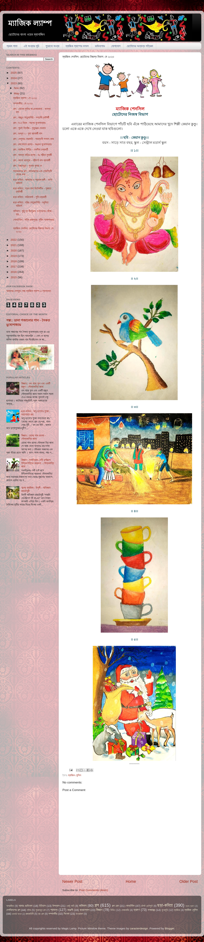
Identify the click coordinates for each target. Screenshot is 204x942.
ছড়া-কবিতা (165, 905)
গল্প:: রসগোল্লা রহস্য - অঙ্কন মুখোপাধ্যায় (32, 144)
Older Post (188, 881)
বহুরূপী (70, 909)
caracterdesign (139, 928)
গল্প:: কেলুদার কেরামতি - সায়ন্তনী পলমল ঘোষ (33, 138)
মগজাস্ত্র (151, 909)
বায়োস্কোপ (85, 909)
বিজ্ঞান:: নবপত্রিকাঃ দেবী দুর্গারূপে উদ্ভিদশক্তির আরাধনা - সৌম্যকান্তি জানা (37, 463)
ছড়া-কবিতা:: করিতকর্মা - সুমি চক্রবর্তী (29, 197)
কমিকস (82, 905)
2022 (14, 239)
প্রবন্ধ (54, 910)
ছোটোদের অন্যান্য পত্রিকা (140, 46)
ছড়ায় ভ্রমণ (190, 906)
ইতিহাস (42, 905)
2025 (14, 72)
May (17, 93)
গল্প (97, 905)
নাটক (29, 910)
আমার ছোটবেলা (25, 905)
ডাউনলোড (100, 46)
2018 (14, 261)
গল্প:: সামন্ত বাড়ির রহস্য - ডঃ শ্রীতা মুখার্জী (32, 154)
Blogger (169, 928)
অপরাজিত (10, 906)
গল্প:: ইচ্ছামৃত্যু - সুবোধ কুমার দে (27, 165)
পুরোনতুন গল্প (41, 910)
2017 (14, 266)
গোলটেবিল (129, 905)
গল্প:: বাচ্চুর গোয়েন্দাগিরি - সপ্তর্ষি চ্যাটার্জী (31, 117)
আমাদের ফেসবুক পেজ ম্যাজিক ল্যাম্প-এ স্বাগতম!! (28, 290)
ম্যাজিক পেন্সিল (74, 775)
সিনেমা (67, 913)
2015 (14, 277)
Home (131, 881)
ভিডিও (112, 910)
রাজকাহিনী (30, 913)
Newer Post (72, 881)
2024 (14, 78)
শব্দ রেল (41, 913)
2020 (14, 250)
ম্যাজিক (177, 910)
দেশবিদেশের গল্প (13, 909)
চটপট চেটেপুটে (147, 906)
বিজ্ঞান (99, 910)
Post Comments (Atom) (93, 890)
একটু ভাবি (70, 906)
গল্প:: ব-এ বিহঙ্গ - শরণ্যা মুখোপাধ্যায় (29, 122)
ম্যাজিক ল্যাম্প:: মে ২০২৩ (25, 98)
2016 (14, 271)
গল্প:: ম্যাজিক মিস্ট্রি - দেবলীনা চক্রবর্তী (30, 149)
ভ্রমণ (137, 910)
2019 (14, 255)
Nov (16, 87)
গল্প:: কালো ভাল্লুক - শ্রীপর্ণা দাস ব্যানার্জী (31, 160)
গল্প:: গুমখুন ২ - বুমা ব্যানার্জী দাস (27, 133)
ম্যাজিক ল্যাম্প (30, 23)
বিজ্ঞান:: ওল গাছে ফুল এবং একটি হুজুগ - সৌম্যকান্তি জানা (35, 385)
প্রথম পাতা (11, 46)
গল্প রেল (115, 905)
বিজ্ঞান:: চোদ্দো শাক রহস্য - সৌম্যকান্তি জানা (33, 437)
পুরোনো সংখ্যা (52, 46)
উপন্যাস (56, 905)
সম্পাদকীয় (53, 913)
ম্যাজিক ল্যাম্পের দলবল (77, 46)
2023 (14, 83)
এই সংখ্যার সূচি (31, 46)
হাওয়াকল (79, 913)
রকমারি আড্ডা (17, 914)
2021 (14, 245)
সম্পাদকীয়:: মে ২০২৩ (22, 103)
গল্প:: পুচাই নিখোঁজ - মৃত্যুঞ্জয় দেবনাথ (29, 128)
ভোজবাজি (125, 910)
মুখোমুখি (165, 910)
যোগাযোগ (115, 46)
